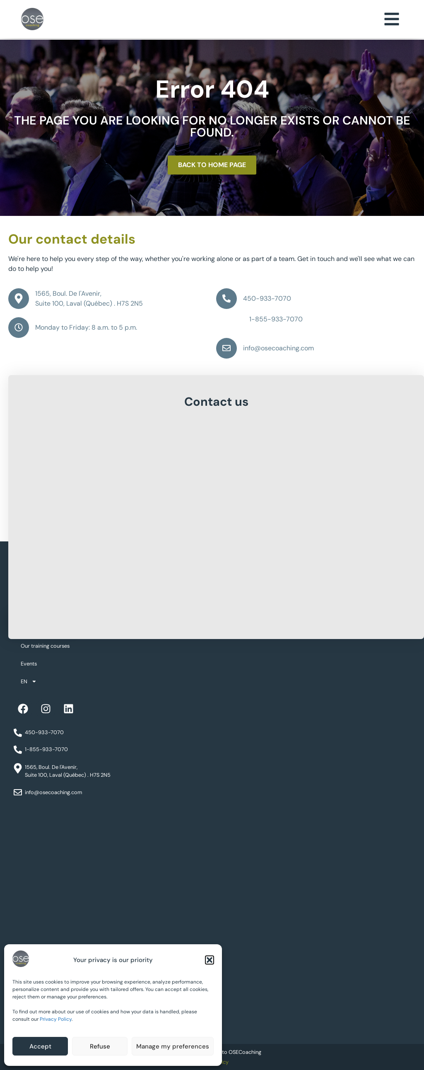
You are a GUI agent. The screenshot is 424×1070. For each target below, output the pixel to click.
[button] (209, 960)
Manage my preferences (172, 1046)
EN (29, 681)
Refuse (100, 1046)
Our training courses (45, 645)
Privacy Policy (56, 1019)
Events (29, 663)
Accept (40, 1046)
